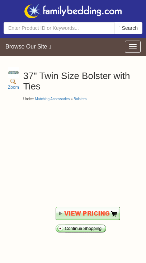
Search (128, 28)
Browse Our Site (28, 46)
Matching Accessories (52, 99)
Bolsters (80, 99)
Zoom (13, 78)
